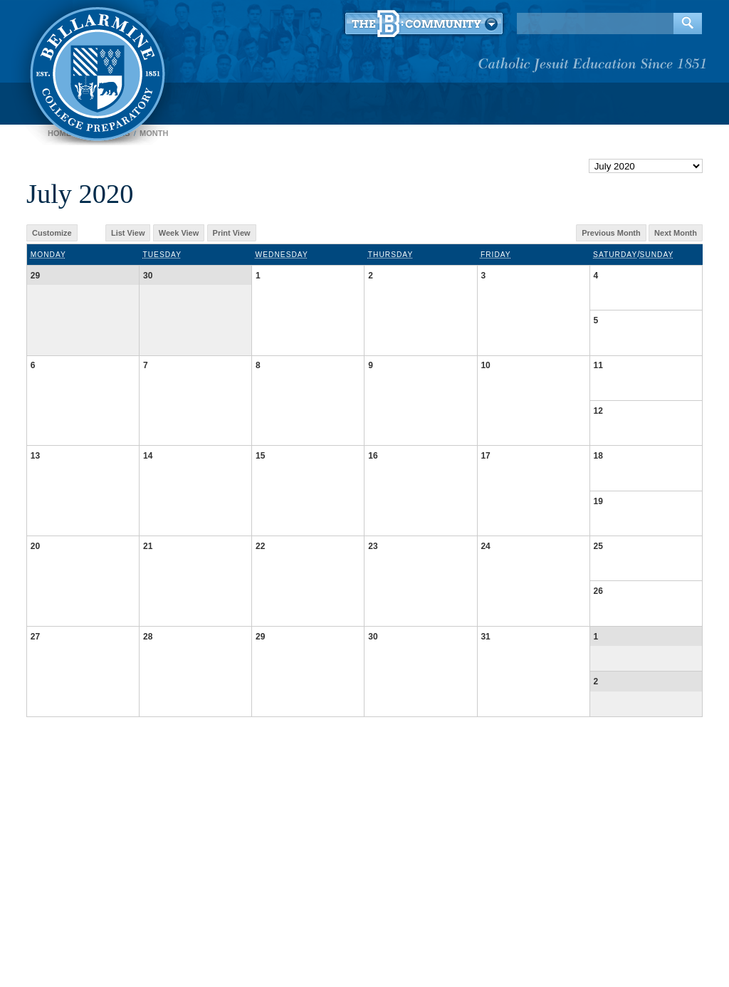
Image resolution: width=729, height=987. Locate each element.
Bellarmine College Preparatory (96, 71)
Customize (52, 233)
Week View (179, 233)
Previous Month (611, 233)
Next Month (675, 233)
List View (128, 233)
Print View (232, 233)
